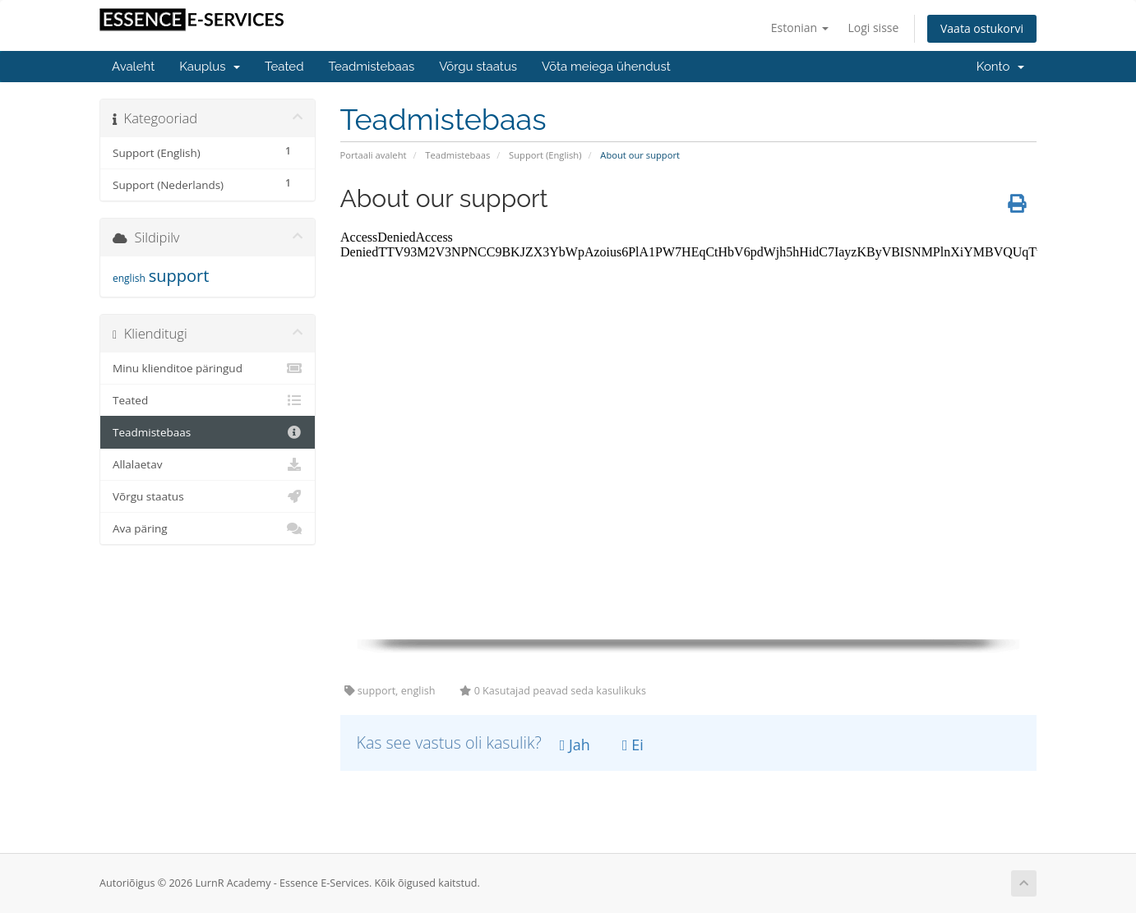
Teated (284, 66)
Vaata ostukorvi (981, 28)
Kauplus (209, 66)
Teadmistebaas (372, 66)
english (129, 278)
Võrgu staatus (478, 66)
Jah (575, 744)
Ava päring (207, 528)
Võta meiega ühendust (606, 66)
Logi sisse (872, 27)
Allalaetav (207, 464)
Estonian (800, 27)
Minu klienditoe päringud (207, 368)
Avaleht (133, 66)
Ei (633, 744)
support (179, 276)
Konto (1000, 66)
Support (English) (545, 155)
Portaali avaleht (373, 155)
